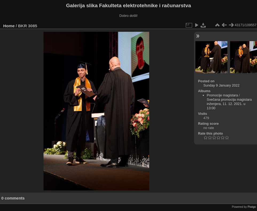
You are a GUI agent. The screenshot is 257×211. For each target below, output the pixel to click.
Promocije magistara (222, 95)
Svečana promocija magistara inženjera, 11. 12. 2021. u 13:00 (229, 103)
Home (9, 26)
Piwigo (252, 206)
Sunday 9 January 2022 (221, 85)
